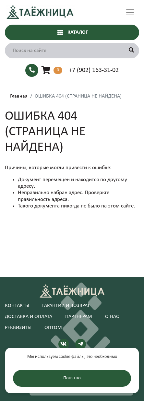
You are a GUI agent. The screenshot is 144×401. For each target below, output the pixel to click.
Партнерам (78, 316)
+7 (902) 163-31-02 (94, 70)
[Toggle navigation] (130, 12)
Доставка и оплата (28, 316)
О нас (112, 316)
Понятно (72, 378)
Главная (19, 96)
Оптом (53, 327)
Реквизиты (18, 327)
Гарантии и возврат (66, 305)
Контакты (17, 305)
